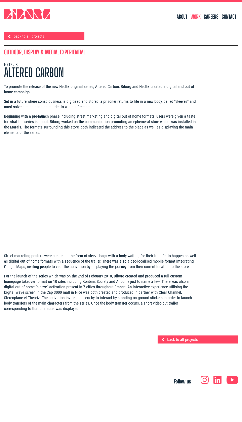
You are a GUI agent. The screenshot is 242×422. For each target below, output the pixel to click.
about (182, 16)
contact (229, 16)
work (196, 16)
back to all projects (29, 36)
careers (211, 16)
